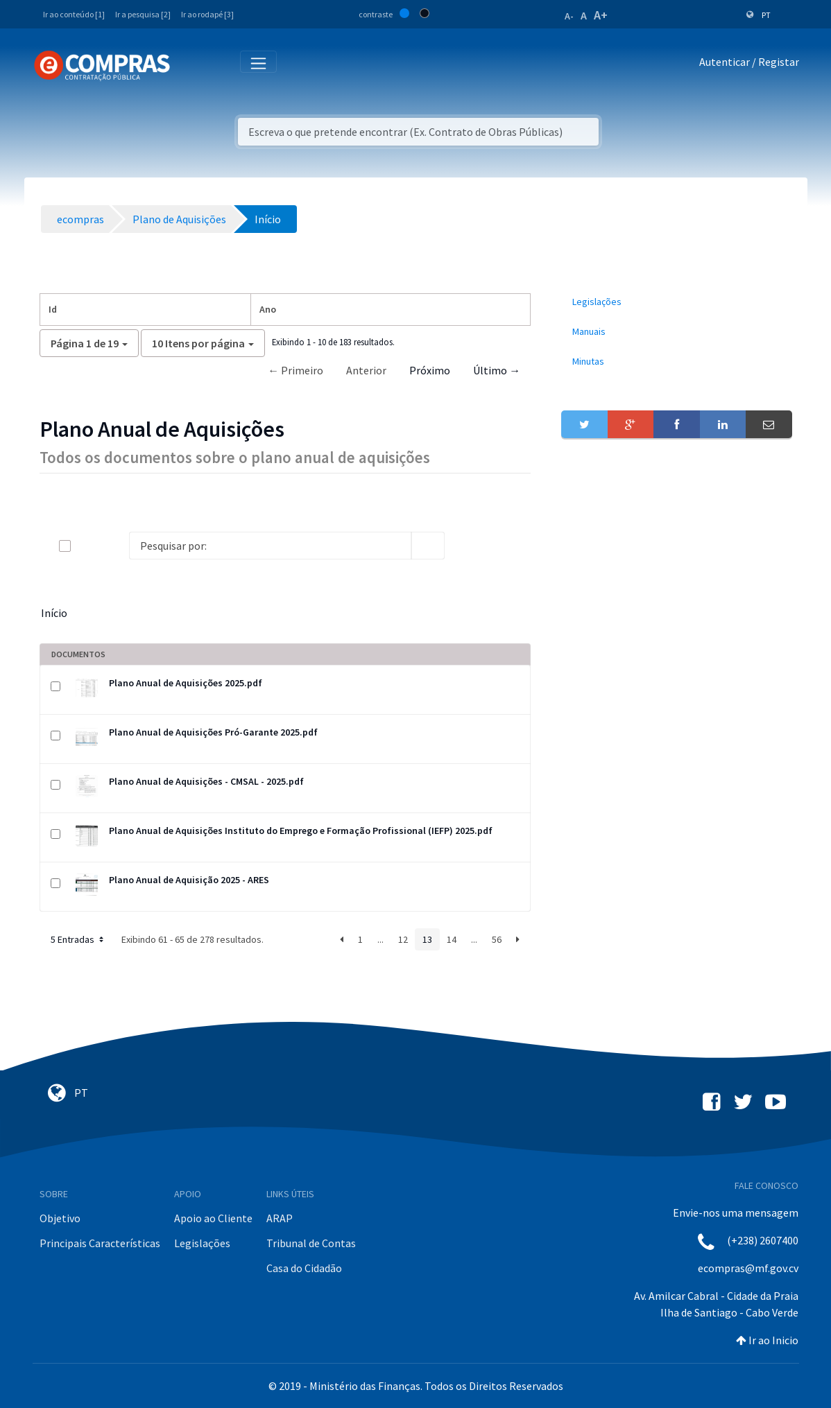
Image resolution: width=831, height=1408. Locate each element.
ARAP (279, 1218)
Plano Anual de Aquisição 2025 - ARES (189, 880)
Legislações (202, 1243)
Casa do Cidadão (304, 1268)
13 (427, 939)
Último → (496, 370)
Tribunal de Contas (311, 1243)
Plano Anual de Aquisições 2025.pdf (185, 683)
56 (497, 939)
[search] (428, 545)
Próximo (429, 370)
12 (403, 939)
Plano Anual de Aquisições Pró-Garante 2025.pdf (213, 732)
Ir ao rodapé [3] (207, 14)
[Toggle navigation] (189, 64)
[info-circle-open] (467, 545)
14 (451, 939)
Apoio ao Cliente (213, 1218)
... (380, 939)
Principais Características (100, 1243)
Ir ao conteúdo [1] (74, 14)
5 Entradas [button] (78, 939)
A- (569, 16)
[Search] (270, 545)
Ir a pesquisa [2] (143, 14)
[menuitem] (676, 302)
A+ (601, 15)
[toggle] (87, 546)
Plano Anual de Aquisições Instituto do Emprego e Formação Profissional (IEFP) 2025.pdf (300, 830)
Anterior (366, 370)
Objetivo (60, 1218)
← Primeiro (295, 370)
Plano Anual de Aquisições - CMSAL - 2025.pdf (206, 781)
